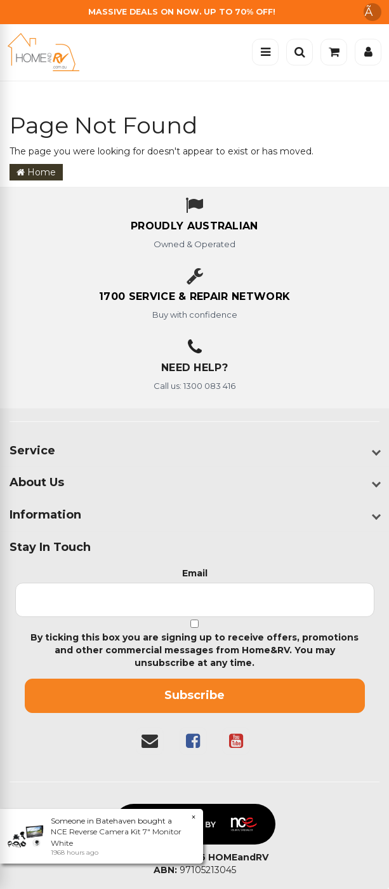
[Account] (368, 52)
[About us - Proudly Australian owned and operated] (194, 226)
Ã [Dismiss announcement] (372, 12)
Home (36, 172)
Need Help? (194, 368)
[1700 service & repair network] (194, 297)
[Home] (47, 52)
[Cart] (333, 52)
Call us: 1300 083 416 (194, 386)
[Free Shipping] (194, 12)
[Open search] (299, 52)
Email (195, 573)
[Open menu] (265, 52)
